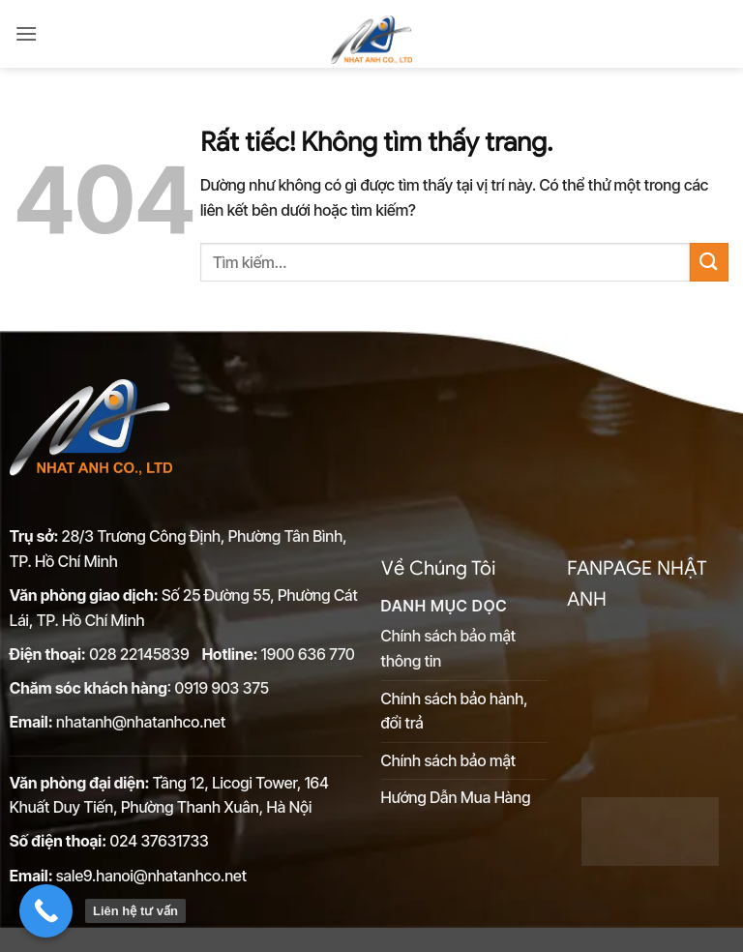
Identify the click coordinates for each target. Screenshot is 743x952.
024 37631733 (159, 840)
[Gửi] (709, 262)
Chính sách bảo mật (449, 760)
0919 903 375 (221, 688)
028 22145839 (141, 654)
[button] (26, 33)
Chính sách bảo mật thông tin (449, 648)
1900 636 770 (308, 654)
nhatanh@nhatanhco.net (140, 721)
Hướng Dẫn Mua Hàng (456, 797)
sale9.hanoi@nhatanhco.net (151, 875)
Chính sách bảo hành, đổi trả (454, 711)
